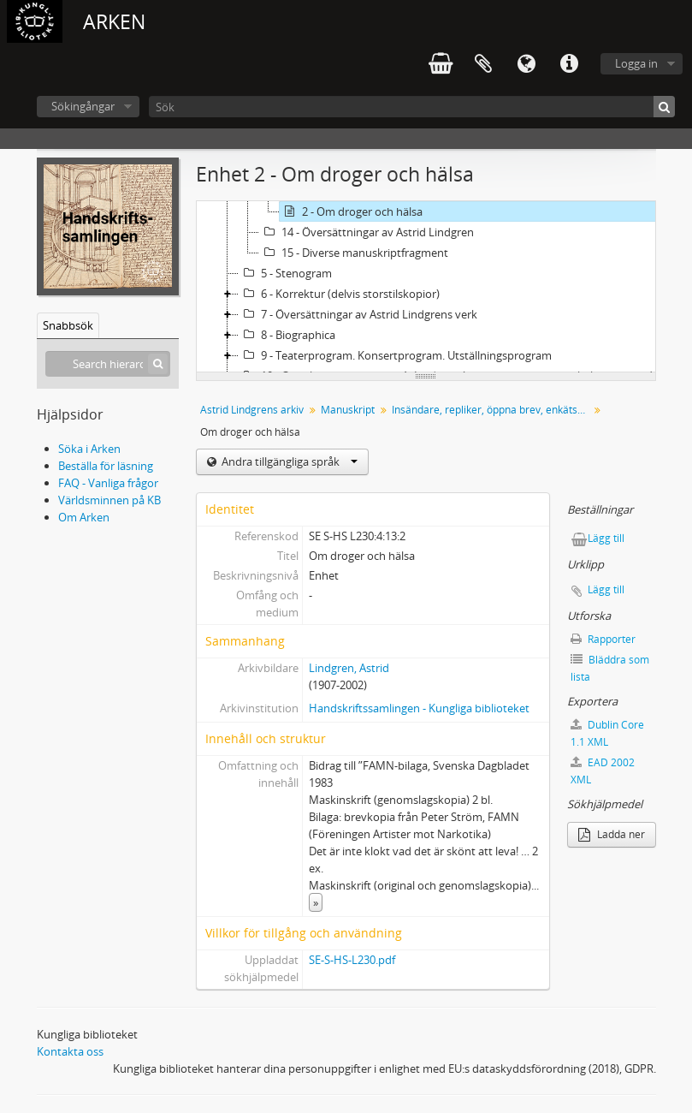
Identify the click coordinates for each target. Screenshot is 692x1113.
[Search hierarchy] (107, 364)
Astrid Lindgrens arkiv (252, 409)
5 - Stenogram (285, 273)
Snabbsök (68, 325)
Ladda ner (611, 834)
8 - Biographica (287, 334)
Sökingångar (83, 106)
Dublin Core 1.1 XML (607, 733)
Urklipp (483, 64)
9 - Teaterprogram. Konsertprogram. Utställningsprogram (395, 355)
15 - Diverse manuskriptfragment (353, 252)
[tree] (426, 286)
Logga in (636, 63)
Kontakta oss (70, 1051)
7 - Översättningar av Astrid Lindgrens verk (358, 314)
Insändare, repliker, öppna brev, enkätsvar (492, 409)
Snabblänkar (568, 64)
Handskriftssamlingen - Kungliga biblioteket (419, 708)
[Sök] (412, 106)
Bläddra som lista (610, 668)
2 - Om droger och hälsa (351, 211)
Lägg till (606, 538)
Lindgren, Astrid (349, 668)
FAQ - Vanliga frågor (108, 483)
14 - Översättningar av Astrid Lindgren (366, 232)
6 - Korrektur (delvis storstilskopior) (339, 293)
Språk (526, 64)
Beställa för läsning (105, 465)
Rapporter (603, 639)
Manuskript (348, 409)
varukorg (440, 64)
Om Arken (83, 517)
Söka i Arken (89, 448)
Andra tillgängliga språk (288, 461)
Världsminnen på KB (109, 500)
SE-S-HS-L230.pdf (352, 959)
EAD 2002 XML (603, 771)
